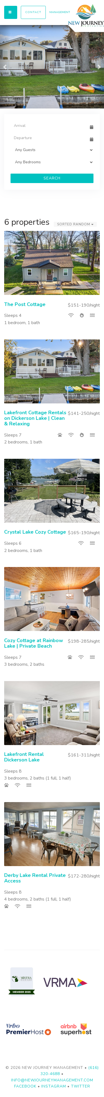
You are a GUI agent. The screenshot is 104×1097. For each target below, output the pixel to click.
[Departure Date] (49, 137)
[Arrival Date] (49, 125)
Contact (33, 12)
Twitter (80, 1086)
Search (52, 178)
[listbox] (52, 67)
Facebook (25, 1086)
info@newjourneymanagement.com (52, 1080)
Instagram (53, 1086)
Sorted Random (75, 224)
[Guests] (52, 150)
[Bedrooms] (52, 162)
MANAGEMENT (59, 12)
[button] (5, 67)
